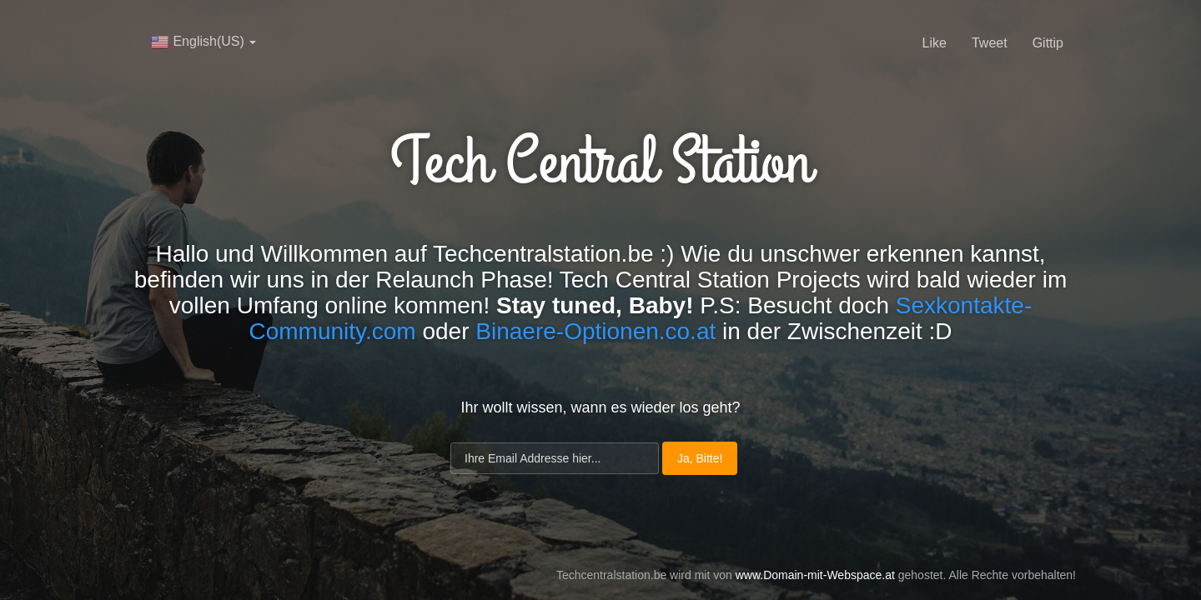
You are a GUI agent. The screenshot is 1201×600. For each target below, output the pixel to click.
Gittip (1048, 43)
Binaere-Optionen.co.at (595, 331)
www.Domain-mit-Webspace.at (815, 575)
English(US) (203, 41)
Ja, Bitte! (699, 458)
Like (934, 43)
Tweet (990, 43)
